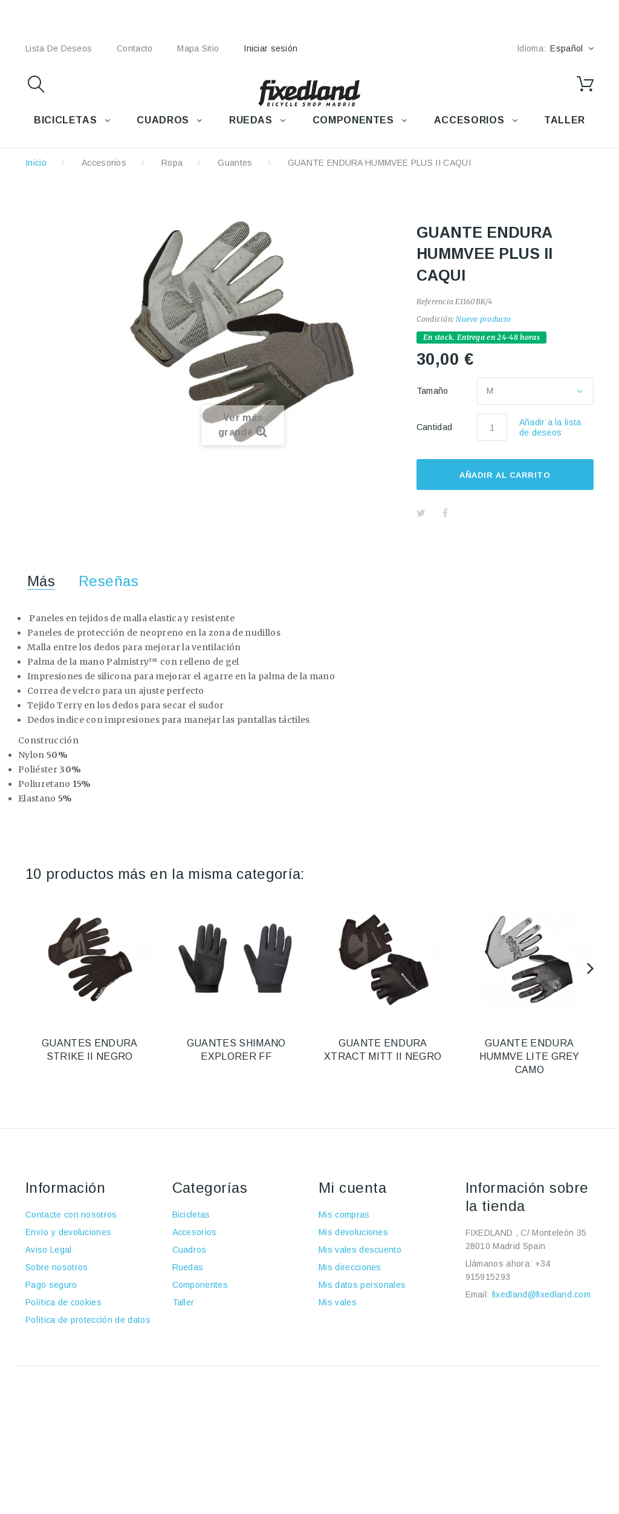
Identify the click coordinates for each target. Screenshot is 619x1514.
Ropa (172, 163)
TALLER (564, 120)
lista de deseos (58, 48)
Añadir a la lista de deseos (550, 427)
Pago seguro (51, 1285)
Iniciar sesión (270, 48)
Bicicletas (191, 1214)
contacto (134, 48)
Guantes (235, 163)
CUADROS (163, 120)
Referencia (434, 301)
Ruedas (188, 1267)
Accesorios (104, 163)
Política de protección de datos (88, 1320)
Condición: (435, 319)
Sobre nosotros (56, 1267)
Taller (183, 1302)
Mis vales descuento (360, 1250)
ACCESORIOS (469, 120)
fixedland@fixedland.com (541, 1294)
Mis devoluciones (353, 1232)
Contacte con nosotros (71, 1214)
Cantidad (434, 427)
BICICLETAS (65, 120)
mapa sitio (198, 48)
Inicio (36, 163)
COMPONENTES (353, 120)
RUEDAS (251, 120)
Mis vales (338, 1302)
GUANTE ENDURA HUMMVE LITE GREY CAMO (529, 1056)
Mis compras (344, 1214)
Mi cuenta (352, 1188)
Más (41, 581)
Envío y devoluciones (68, 1232)
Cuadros (189, 1250)
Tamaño (433, 391)
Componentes (200, 1285)
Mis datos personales (362, 1285)
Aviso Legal (48, 1250)
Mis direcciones (350, 1267)
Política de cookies (63, 1302)
